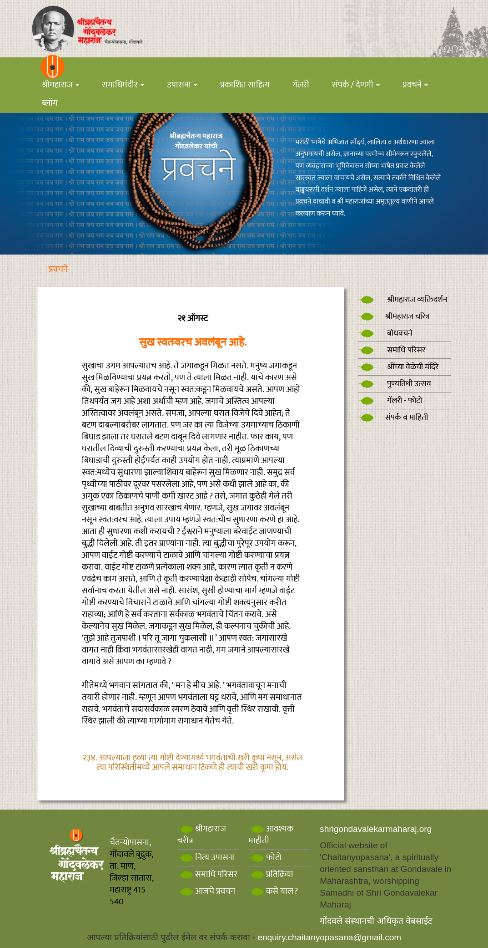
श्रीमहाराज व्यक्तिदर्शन (403, 299)
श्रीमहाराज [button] (60, 85)
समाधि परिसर (391, 350)
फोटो (265, 858)
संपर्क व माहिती (393, 417)
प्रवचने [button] (415, 85)
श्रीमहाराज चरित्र (393, 316)
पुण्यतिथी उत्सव (394, 384)
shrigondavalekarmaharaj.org (376, 829)
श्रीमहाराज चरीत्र (201, 835)
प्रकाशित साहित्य (245, 85)
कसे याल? (273, 891)
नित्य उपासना (206, 858)
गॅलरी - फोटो (390, 401)
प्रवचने (58, 269)
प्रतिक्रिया (270, 874)
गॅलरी (300, 85)
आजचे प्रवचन (206, 891)
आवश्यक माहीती (270, 835)
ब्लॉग (50, 103)
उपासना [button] (182, 85)
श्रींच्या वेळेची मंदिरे (398, 367)
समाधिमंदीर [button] (123, 85)
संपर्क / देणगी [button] (356, 85)
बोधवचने (385, 333)
